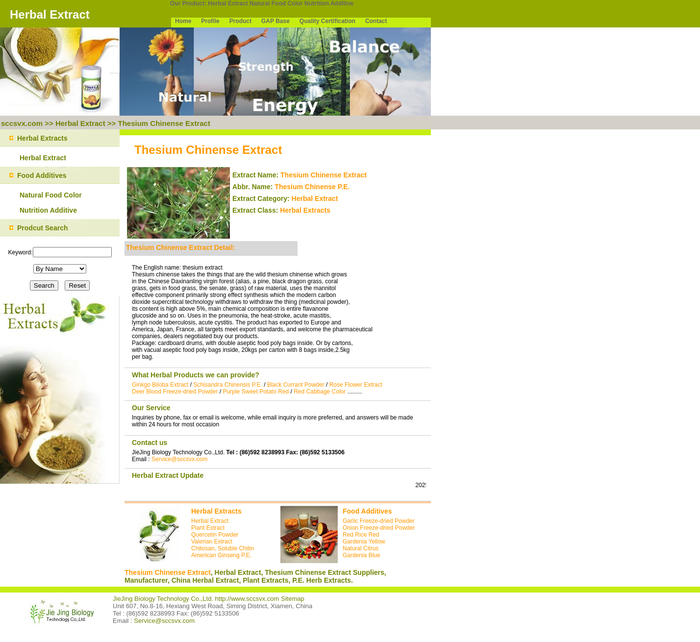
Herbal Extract (228, 3)
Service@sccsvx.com (179, 459)
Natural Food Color (276, 3)
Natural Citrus (360, 548)
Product (240, 21)
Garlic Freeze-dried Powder (379, 521)
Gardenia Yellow (364, 541)
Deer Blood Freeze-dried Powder (175, 391)
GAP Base (275, 21)
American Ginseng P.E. (221, 555)
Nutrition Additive (328, 3)
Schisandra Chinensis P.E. (227, 384)
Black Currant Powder (296, 384)
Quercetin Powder (214, 534)
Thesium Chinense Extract (164, 123)
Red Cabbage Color (320, 391)
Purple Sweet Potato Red (256, 391)
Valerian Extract (211, 541)
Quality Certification (327, 21)
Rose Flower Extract (355, 384)
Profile (210, 21)
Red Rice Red (361, 534)
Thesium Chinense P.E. (312, 187)
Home (183, 21)
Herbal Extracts (305, 210)
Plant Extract (208, 527)
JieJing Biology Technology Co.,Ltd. (164, 598)
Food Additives (367, 511)
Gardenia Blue (361, 555)
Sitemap (292, 598)
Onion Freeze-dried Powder (379, 527)
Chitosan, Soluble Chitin (222, 548)
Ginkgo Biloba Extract (160, 384)
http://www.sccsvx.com (247, 598)
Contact (376, 21)
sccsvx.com (22, 123)
